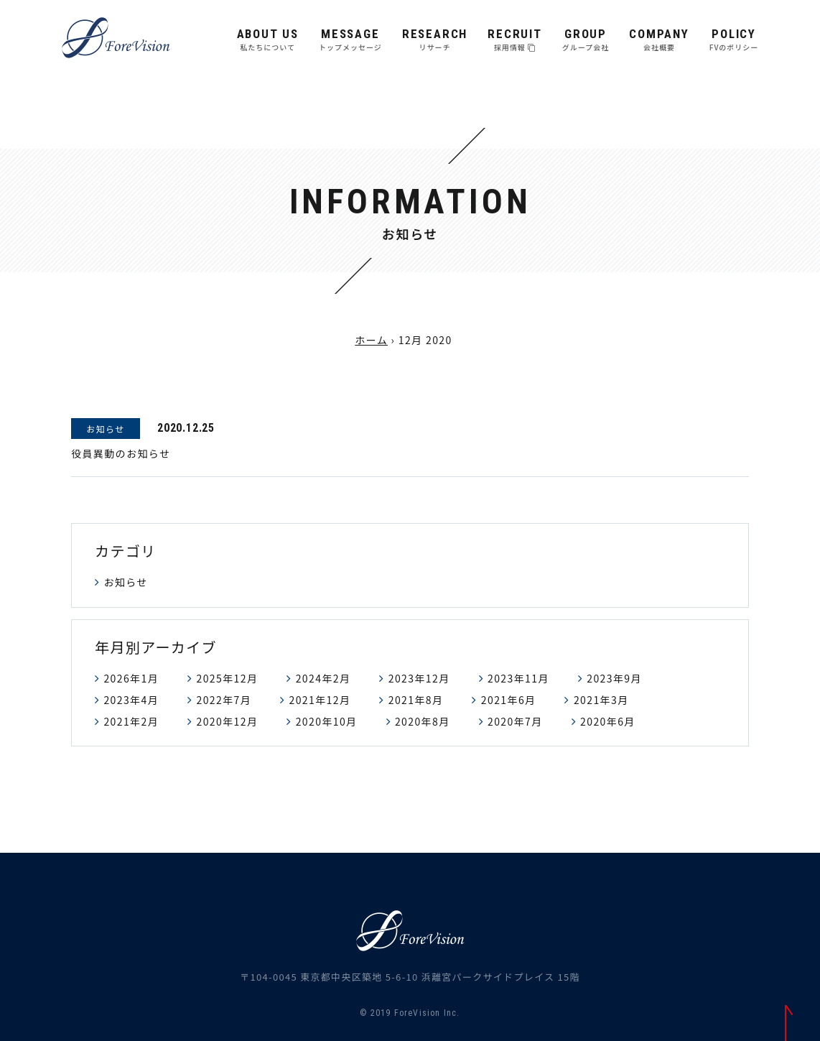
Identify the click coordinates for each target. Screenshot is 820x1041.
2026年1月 (131, 678)
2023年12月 (419, 678)
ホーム (371, 340)
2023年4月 (131, 700)
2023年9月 (614, 678)
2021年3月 (601, 700)
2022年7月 (223, 700)
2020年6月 (607, 721)
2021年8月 (416, 700)
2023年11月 (518, 678)
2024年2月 (323, 678)
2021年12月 (320, 700)
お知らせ (125, 582)
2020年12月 (227, 721)
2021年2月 (131, 721)
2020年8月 (422, 721)
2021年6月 (508, 700)
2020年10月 (327, 721)
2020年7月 (515, 721)
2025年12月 (227, 678)
